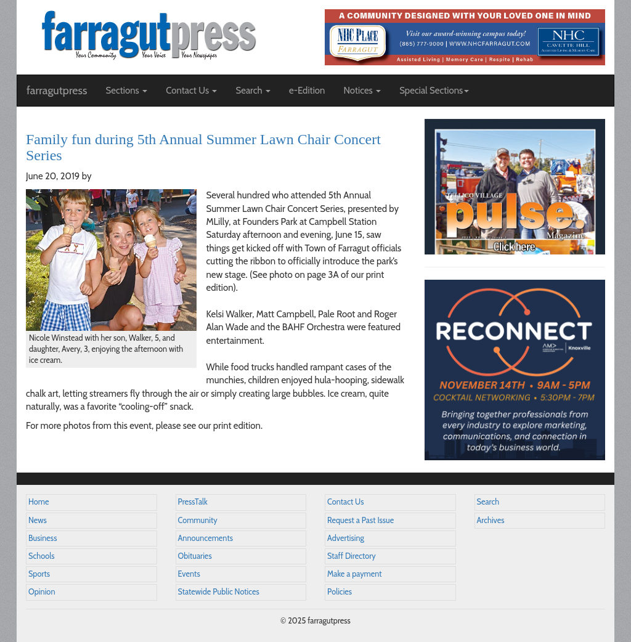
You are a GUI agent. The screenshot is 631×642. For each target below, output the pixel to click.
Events (189, 574)
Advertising (345, 538)
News (37, 520)
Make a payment (354, 574)
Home (38, 501)
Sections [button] (126, 90)
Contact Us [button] (191, 90)
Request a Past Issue (360, 520)
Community (198, 520)
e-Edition (307, 90)
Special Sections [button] (434, 90)
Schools (41, 556)
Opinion (41, 591)
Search (488, 501)
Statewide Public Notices (218, 591)
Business (42, 538)
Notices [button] (362, 90)
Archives (491, 520)
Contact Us (345, 501)
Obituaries (195, 556)
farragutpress (56, 90)
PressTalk (193, 501)
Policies (339, 591)
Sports (39, 574)
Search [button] (253, 90)
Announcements (205, 538)
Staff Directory (351, 556)
